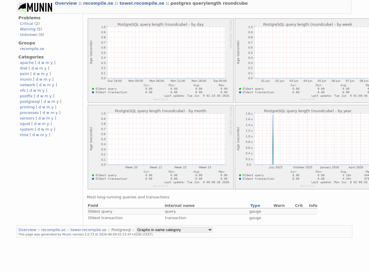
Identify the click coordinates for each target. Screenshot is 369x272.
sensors (27, 118)
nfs (23, 90)
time (24, 135)
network (27, 85)
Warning (27, 29)
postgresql (30, 101)
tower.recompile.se (143, 3)
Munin (67, 234)
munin (26, 79)
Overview (66, 3)
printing (27, 107)
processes (29, 112)
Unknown (28, 34)
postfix (26, 96)
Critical (26, 23)
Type (255, 205)
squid (25, 124)
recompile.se (99, 3)
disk (23, 68)
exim (24, 74)
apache (27, 62)
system (27, 129)
